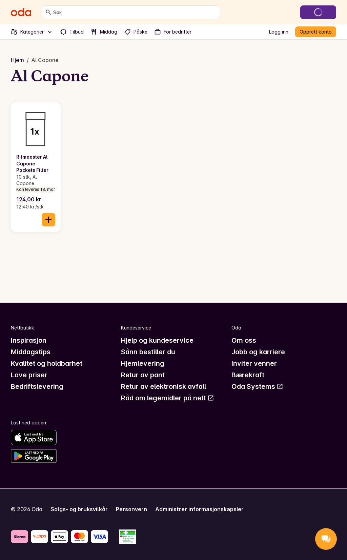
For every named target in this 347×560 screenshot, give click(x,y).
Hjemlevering (142, 363)
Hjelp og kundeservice (157, 340)
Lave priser (29, 375)
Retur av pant (143, 375)
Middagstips (30, 352)
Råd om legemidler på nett (167, 398)
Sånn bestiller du (148, 352)
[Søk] (48, 12)
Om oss (243, 340)
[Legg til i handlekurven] (48, 219)
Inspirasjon (28, 340)
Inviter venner (254, 363)
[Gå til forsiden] (21, 12)
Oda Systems (257, 386)
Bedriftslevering (37, 386)
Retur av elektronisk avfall (163, 386)
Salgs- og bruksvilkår (79, 509)
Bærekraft (247, 375)
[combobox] (135, 12)
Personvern (131, 509)
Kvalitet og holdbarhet (46, 363)
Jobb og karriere (258, 352)
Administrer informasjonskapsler (199, 509)
